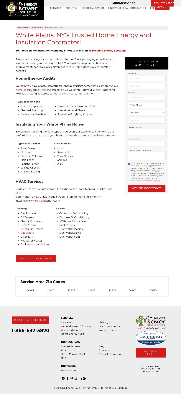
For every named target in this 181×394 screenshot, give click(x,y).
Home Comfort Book (73, 354)
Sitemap (123, 387)
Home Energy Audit (72, 333)
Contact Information (110, 354)
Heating (103, 322)
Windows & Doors (71, 330)
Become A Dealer (150, 352)
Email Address (134, 139)
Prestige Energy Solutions (109, 50)
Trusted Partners (70, 346)
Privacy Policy (91, 387)
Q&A (63, 358)
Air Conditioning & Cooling (76, 326)
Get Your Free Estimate (35, 258)
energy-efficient (41, 200)
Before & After (69, 370)
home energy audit (27, 89)
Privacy (157, 181)
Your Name (133, 74)
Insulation (66, 322)
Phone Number (135, 127)
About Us (104, 350)
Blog (101, 346)
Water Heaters (107, 330)
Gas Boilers (27, 232)
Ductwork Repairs (109, 326)
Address (131, 93)
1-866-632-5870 (124, 3)
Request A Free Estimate (30, 320)
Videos (65, 350)
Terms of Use (146, 181)
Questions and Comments (139, 150)
